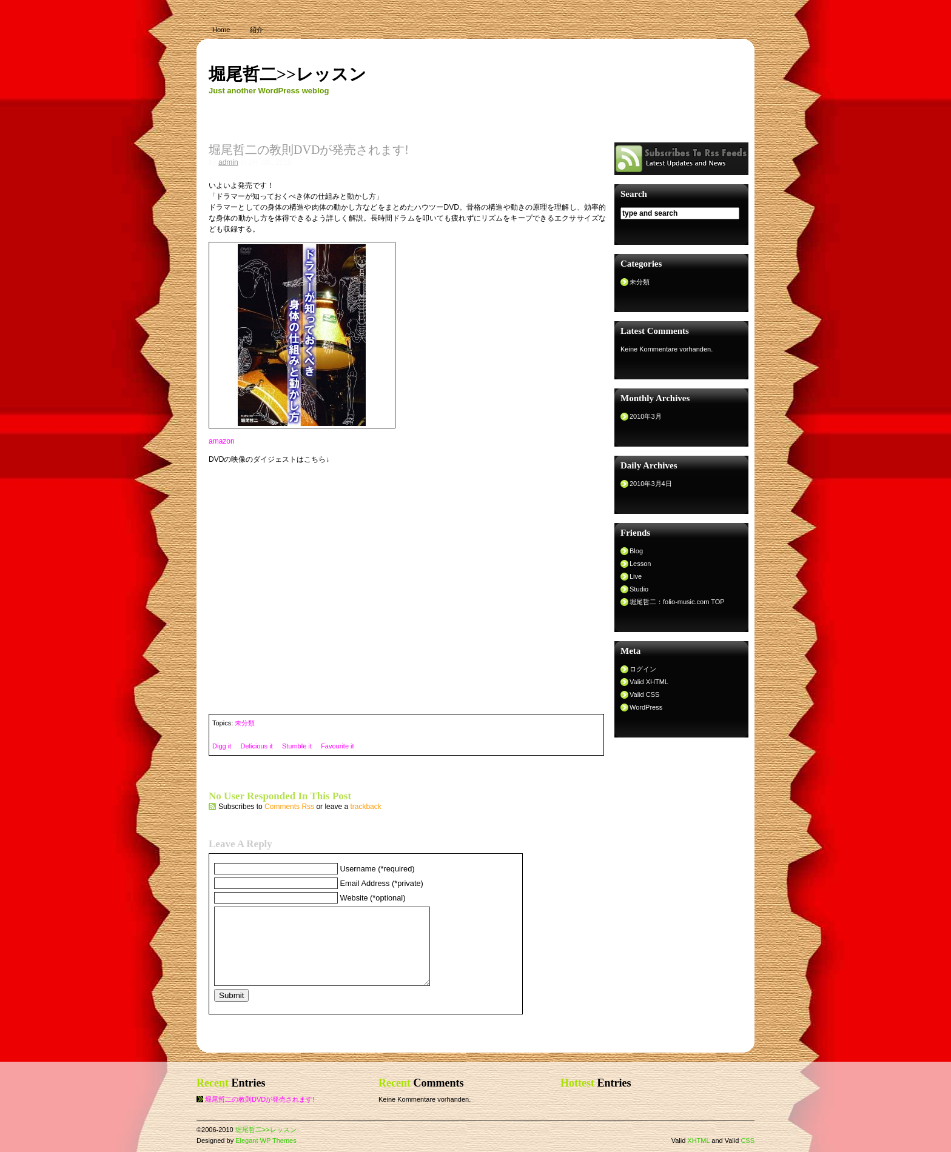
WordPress (646, 707)
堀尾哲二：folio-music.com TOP (677, 601)
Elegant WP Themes (265, 1140)
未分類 (245, 723)
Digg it (221, 746)
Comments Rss (289, 806)
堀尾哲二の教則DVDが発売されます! (259, 1099)
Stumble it (297, 746)
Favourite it (337, 746)
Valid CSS (644, 694)
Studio (639, 589)
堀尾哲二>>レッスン (287, 74)
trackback (365, 806)
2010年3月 (646, 416)
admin (228, 162)
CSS (747, 1140)
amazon (222, 441)
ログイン (643, 669)
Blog (636, 550)
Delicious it (256, 746)
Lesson (640, 563)
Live (636, 576)
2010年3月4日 (651, 483)
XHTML (698, 1140)
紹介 (256, 29)
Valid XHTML (649, 681)
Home (221, 29)
